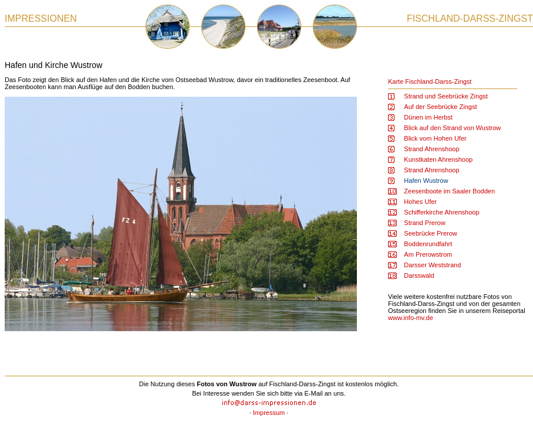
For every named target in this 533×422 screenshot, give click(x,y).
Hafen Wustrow (426, 180)
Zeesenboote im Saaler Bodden (449, 191)
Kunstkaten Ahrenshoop (438, 159)
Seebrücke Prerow (430, 233)
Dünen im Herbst (428, 117)
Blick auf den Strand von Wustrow (452, 127)
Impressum (269, 412)
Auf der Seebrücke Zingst (440, 106)
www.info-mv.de (410, 317)
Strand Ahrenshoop (431, 148)
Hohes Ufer (420, 201)
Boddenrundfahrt (428, 243)
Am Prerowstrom (428, 254)
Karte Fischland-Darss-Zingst (429, 81)
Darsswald (419, 275)
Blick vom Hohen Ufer (435, 138)
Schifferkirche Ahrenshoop (441, 212)
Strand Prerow (424, 222)
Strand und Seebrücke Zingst (445, 96)
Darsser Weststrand (432, 264)
